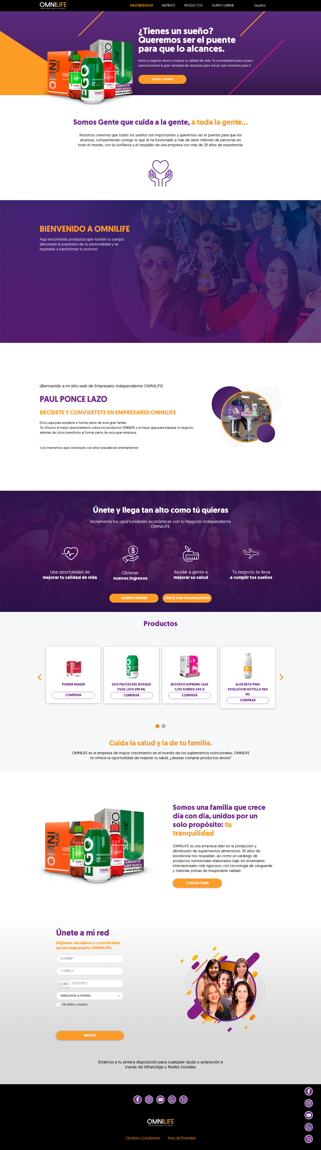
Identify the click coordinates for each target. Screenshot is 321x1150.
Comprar (73, 695)
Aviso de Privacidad (182, 1138)
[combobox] (63, 984)
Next (281, 677)
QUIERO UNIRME (162, 79)
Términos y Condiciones (143, 1138)
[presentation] (87, 1019)
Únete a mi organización (187, 598)
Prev (39, 677)
